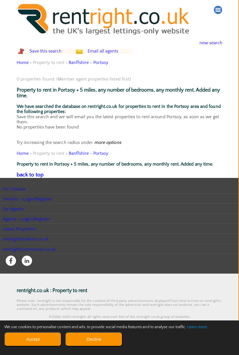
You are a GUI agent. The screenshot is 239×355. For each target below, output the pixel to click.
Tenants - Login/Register (27, 209)
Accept (32, 339)
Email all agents (114, 57)
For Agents (13, 219)
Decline (93, 339)
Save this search (51, 57)
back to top (28, 185)
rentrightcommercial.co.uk (29, 259)
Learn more (197, 327)
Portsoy (101, 74)
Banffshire (79, 74)
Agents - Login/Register (26, 229)
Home (23, 74)
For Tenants (14, 199)
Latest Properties (19, 239)
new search (206, 42)
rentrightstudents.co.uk (26, 249)
